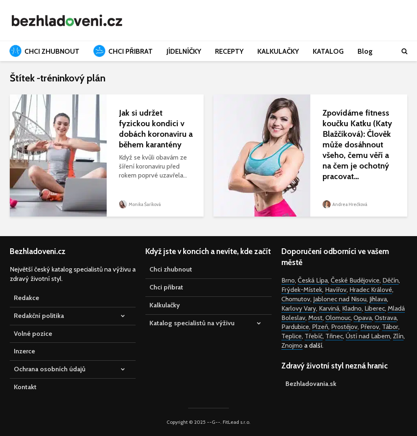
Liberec (374, 308)
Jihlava (378, 299)
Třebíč (314, 336)
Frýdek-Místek (301, 290)
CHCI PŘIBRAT (123, 51)
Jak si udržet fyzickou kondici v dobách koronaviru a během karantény (156, 128)
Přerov (369, 327)
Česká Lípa (313, 280)
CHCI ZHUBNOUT (44, 51)
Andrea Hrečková (345, 204)
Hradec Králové (370, 290)
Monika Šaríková (140, 204)
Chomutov (295, 299)
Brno (288, 280)
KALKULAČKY (278, 51)
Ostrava (386, 318)
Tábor (390, 327)
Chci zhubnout (170, 269)
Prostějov (344, 327)
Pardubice (295, 327)
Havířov (336, 290)
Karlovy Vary (298, 308)
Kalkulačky (164, 305)
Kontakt (25, 387)
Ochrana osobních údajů (50, 369)
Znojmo (292, 345)
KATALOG (328, 51)
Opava (362, 318)
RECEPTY (229, 51)
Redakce (26, 298)
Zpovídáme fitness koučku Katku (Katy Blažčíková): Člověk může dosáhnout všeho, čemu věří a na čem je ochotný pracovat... (357, 144)
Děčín (390, 280)
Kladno (352, 308)
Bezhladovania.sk (310, 384)
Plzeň (320, 327)
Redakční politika (39, 316)
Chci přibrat (166, 287)
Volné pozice (33, 333)
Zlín (398, 336)
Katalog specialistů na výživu (192, 323)
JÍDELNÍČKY (184, 51)
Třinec (334, 336)
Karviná (329, 308)
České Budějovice (355, 280)
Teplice (291, 336)
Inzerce (24, 351)
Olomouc (338, 318)
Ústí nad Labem (368, 336)
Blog (365, 51)
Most (315, 318)
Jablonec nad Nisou (340, 299)
